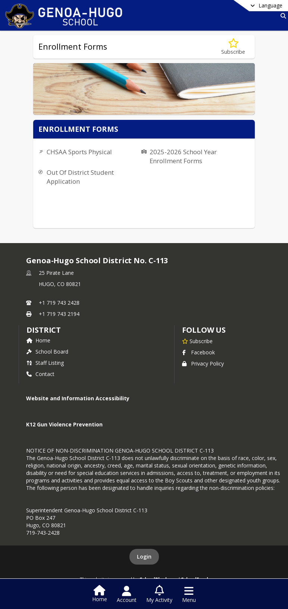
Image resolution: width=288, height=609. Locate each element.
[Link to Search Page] (282, 15)
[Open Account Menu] (127, 594)
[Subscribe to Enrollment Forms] (233, 47)
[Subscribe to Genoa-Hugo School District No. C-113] (197, 341)
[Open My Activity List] (159, 594)
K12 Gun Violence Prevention (64, 424)
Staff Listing (45, 362)
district (43, 330)
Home (38, 340)
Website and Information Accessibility (77, 398)
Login (144, 556)
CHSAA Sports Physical (79, 151)
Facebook (198, 352)
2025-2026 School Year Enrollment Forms (183, 156)
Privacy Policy (203, 363)
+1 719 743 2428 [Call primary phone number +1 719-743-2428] (59, 302)
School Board (47, 351)
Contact (40, 373)
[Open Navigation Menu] (189, 594)
